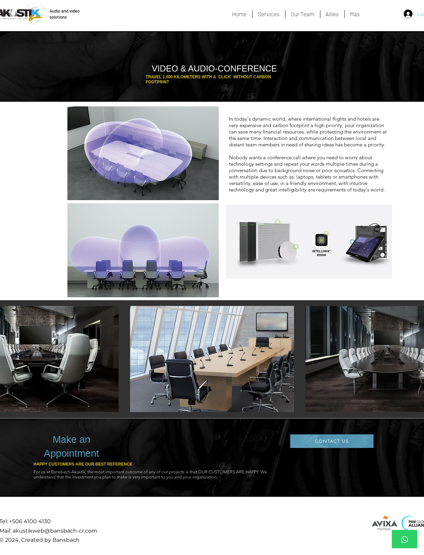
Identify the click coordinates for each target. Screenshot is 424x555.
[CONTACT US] (332, 441)
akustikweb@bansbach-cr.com (55, 531)
